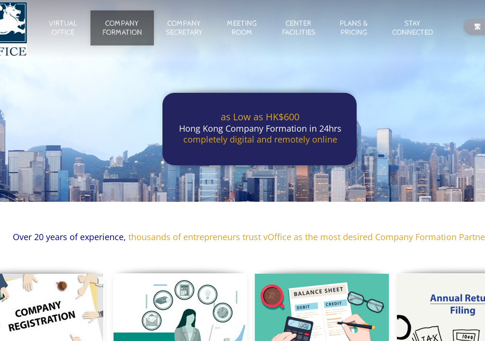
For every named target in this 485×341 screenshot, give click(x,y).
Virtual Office (63, 28)
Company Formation (122, 28)
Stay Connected (412, 28)
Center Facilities (298, 28)
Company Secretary (184, 28)
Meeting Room (242, 28)
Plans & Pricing (354, 28)
